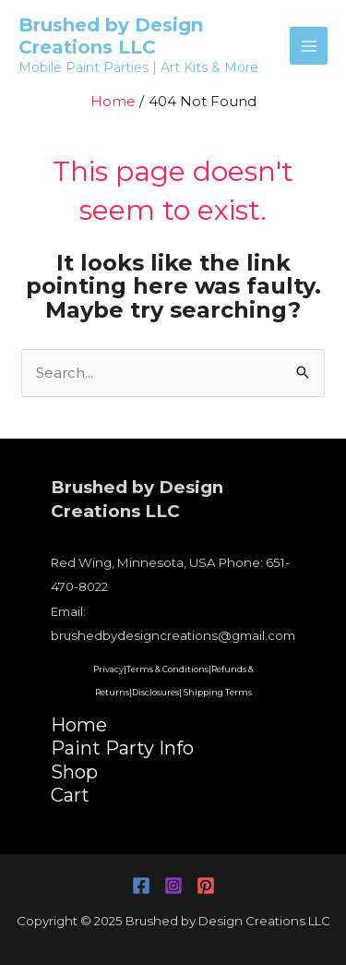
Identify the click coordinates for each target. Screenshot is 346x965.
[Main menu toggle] (309, 46)
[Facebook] (141, 885)
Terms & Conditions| (168, 669)
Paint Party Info (122, 748)
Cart (70, 795)
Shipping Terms (218, 692)
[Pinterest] (206, 885)
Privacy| (109, 669)
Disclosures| (157, 692)
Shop (74, 772)
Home (79, 725)
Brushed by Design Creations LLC (110, 36)
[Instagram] (173, 885)
